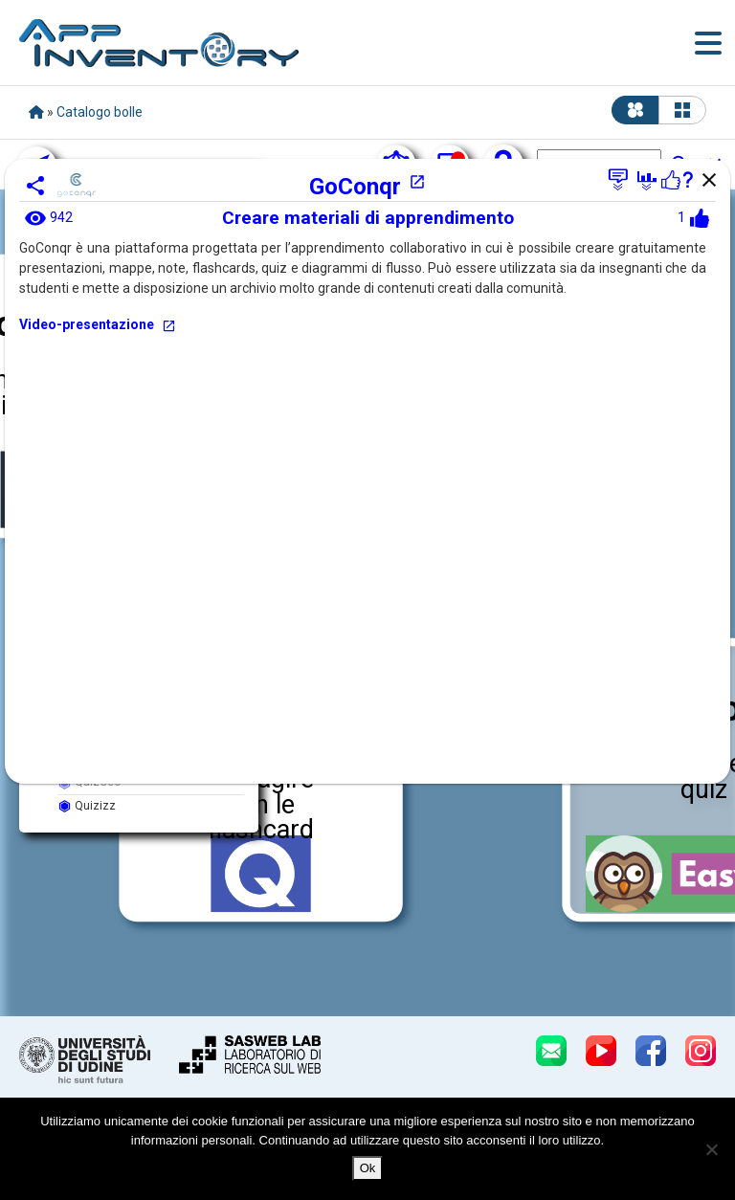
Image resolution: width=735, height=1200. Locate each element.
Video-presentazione (97, 324)
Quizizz (86, 806)
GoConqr (367, 186)
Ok (368, 1168)
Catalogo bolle (99, 112)
